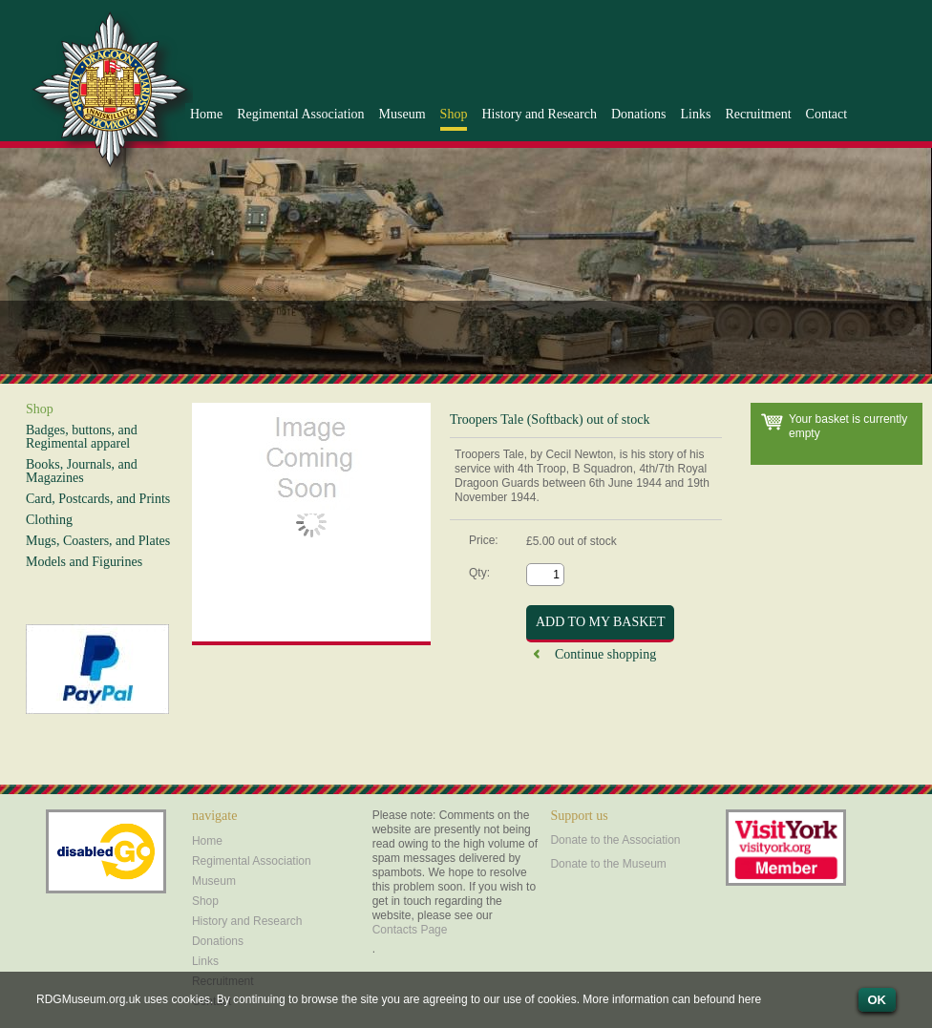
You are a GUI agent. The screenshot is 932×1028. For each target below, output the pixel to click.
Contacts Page (410, 929)
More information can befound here (671, 999)
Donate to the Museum (608, 864)
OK (877, 1000)
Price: (483, 540)
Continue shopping (605, 654)
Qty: (479, 572)
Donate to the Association (615, 840)
